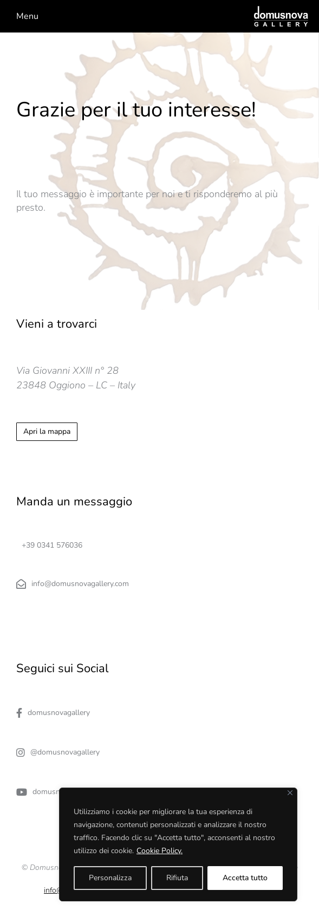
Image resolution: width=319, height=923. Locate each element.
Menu (27, 16)
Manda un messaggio (74, 501)
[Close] (290, 792)
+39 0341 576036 (52, 545)
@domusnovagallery (58, 752)
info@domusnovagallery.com (72, 584)
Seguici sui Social (62, 668)
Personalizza (110, 878)
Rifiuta (177, 878)
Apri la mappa (46, 431)
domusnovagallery (53, 713)
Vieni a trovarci (56, 324)
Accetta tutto (245, 878)
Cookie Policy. (159, 851)
